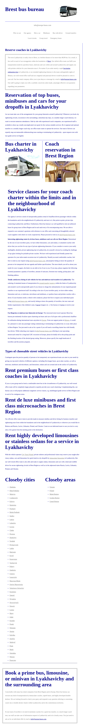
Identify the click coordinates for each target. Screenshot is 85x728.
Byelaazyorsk (14, 545)
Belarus (67, 320)
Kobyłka (12, 635)
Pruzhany (12, 509)
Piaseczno (13, 660)
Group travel (43, 38)
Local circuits (32, 38)
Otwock (12, 606)
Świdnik (12, 541)
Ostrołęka (13, 653)
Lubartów (13, 523)
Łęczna (12, 527)
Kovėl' (12, 556)
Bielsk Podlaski (14, 512)
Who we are (17, 33)
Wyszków (13, 599)
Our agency (27, 33)
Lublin (12, 548)
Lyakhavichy (14, 498)
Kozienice (13, 592)
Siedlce (12, 516)
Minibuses (46, 33)
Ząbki (11, 617)
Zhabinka (12, 487)
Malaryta (12, 494)
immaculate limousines (57, 458)
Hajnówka (13, 505)
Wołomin (12, 628)
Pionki (12, 624)
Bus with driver (58, 33)
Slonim (12, 631)
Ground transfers (71, 33)
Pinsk (11, 646)
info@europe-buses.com (42, 25)
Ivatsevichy (13, 577)
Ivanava (12, 574)
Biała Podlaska (14, 491)
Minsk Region (54, 494)
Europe (44, 320)
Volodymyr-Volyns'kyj (17, 588)
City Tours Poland (27, 454)
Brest (49, 61)
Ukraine (52, 487)
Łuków (12, 519)
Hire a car (37, 33)
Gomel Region (54, 501)
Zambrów (13, 570)
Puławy (12, 566)
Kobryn (12, 501)
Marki (11, 649)
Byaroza (12, 534)
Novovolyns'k (14, 602)
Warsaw (12, 657)
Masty (12, 613)
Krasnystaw (13, 559)
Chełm (12, 530)
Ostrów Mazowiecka (16, 584)
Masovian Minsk (15, 581)
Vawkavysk (13, 563)
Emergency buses (56, 38)
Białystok (13, 552)
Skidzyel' (12, 642)
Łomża (12, 610)
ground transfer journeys (47, 283)
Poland (52, 491)
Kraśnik (12, 621)
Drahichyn (13, 537)
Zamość (12, 595)
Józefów (12, 639)
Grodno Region (54, 498)
